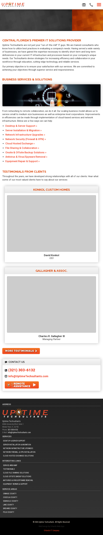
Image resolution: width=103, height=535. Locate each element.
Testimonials (9, 469)
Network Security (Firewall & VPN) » (25, 139)
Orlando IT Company (51, 530)
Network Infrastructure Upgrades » (25, 134)
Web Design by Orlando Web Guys (51, 526)
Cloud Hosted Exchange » (20, 143)
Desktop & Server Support (14, 441)
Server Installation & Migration (17, 445)
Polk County (8, 512)
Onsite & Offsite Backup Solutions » (25, 152)
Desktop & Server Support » (21, 125)
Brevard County (10, 508)
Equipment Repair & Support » (22, 161)
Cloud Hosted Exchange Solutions (18, 456)
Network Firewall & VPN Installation (19, 452)
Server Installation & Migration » (23, 130)
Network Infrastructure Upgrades (18, 448)
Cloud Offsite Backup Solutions (17, 476)
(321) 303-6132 (21, 370)
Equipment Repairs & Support (15, 484)
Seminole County (10, 501)
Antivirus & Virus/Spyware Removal (18, 480)
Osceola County (10, 497)
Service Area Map (10, 465)
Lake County (8, 505)
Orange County (9, 494)
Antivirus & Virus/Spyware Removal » (26, 156)
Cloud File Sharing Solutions (16, 473)
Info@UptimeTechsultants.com (28, 376)
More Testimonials (21, 350)
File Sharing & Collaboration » (22, 148)
